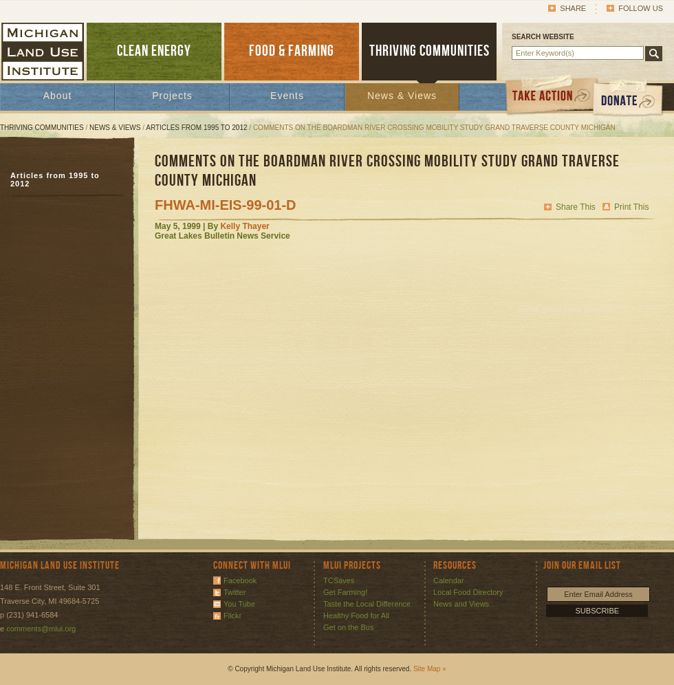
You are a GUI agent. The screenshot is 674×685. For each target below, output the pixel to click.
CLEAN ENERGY (154, 51)
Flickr (232, 615)
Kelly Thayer (244, 226)
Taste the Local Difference (367, 604)
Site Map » (429, 669)
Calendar (448, 580)
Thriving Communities (42, 127)
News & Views (402, 95)
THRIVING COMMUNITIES (429, 51)
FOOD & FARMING (291, 51)
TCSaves (338, 580)
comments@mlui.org (41, 628)
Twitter (235, 592)
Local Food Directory (468, 592)
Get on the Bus (348, 627)
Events (287, 95)
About (57, 95)
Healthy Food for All (356, 615)
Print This (631, 207)
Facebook (240, 580)
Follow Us (640, 8)
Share (573, 8)
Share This (576, 207)
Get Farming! (345, 592)
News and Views (461, 604)
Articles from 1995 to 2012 (196, 127)
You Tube (239, 604)
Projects (172, 95)
